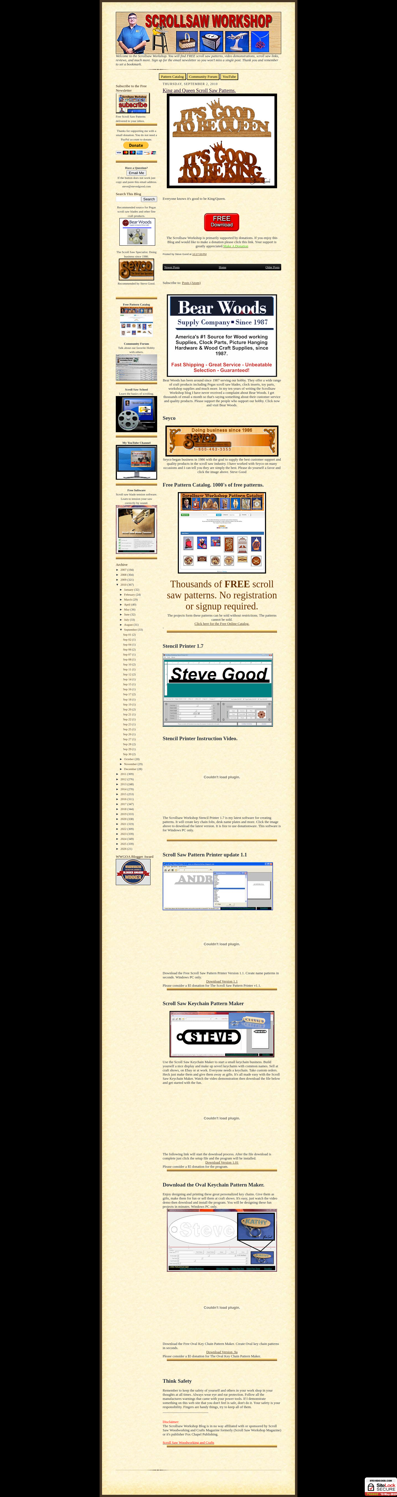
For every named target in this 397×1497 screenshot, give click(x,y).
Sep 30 (127, 754)
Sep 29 (127, 749)
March (128, 599)
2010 (123, 584)
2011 (123, 774)
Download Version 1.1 (222, 981)
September (131, 629)
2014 (123, 789)
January (129, 589)
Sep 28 (127, 744)
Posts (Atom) (191, 283)
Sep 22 (127, 719)
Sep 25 (127, 729)
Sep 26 (127, 734)
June (127, 614)
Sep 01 (127, 634)
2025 (123, 843)
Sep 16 (127, 689)
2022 (123, 828)
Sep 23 (127, 724)
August (128, 624)
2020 (123, 819)
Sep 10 (127, 664)
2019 (123, 814)
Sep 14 (127, 679)
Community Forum (203, 77)
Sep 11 (127, 669)
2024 (123, 838)
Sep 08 (127, 659)
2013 (123, 784)
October (129, 759)
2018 (123, 809)
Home (222, 267)
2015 (123, 794)
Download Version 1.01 (221, 1162)
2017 (123, 804)
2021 (123, 824)
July (127, 619)
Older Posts (272, 267)
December (130, 769)
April (127, 604)
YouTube (229, 77)
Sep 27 (127, 739)
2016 (123, 799)
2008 (123, 574)
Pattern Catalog (172, 77)
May (127, 609)
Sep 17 (127, 694)
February (130, 594)
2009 (123, 579)
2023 (123, 833)
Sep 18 (127, 699)
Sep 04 (127, 644)
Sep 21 (127, 714)
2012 (123, 779)
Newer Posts (171, 267)
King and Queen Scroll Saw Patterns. (199, 90)
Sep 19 (127, 704)
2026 (123, 848)
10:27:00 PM (199, 254)
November (131, 764)
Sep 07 (127, 654)
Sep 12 (127, 674)
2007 (123, 569)
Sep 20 (127, 709)
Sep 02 (127, 639)
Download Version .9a (221, 1352)
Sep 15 (127, 684)
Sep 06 (127, 649)
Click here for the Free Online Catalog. (221, 624)
